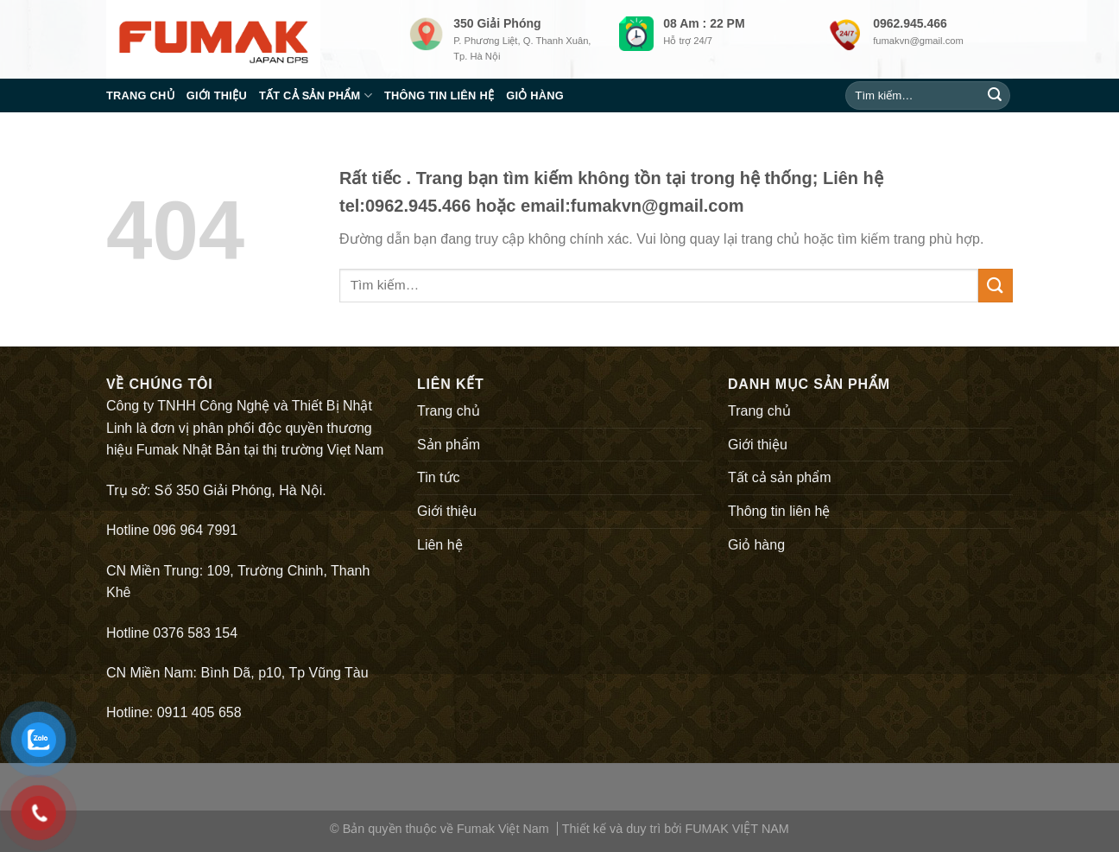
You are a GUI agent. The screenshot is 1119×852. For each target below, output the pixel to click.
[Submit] (994, 96)
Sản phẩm (448, 444)
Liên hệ (440, 544)
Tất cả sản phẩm (315, 95)
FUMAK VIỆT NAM (736, 829)
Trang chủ (140, 95)
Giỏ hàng (535, 95)
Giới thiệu (216, 95)
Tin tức (438, 477)
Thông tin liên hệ (439, 95)
